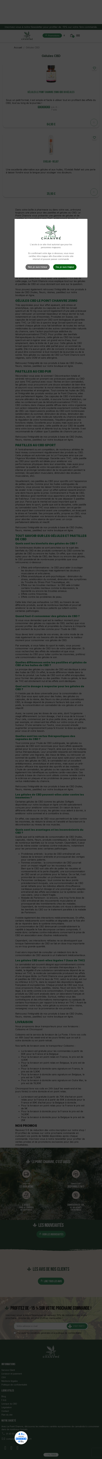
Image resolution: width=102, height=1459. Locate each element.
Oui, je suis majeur (65, 267)
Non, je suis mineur (37, 267)
